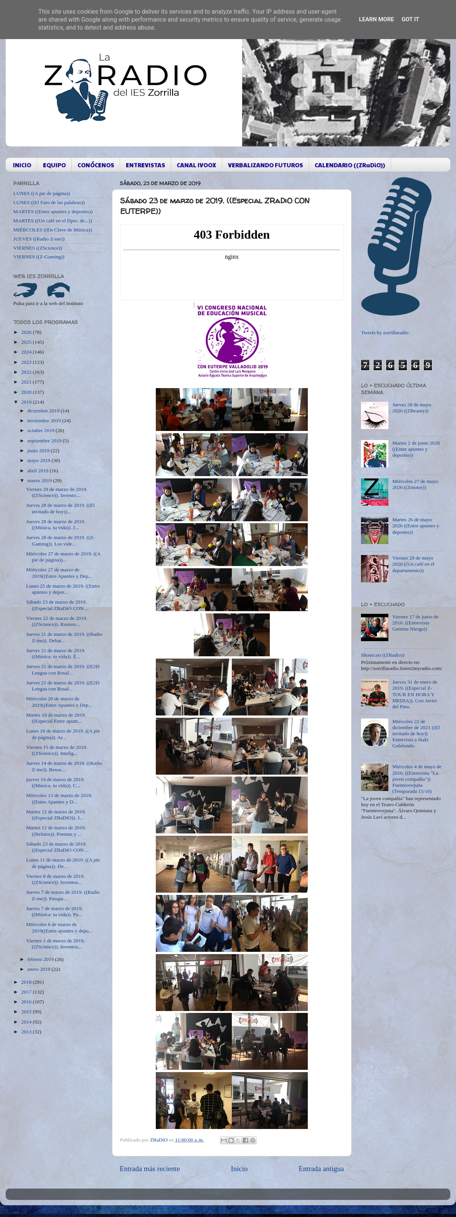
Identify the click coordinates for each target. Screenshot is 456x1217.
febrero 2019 (41, 959)
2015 (27, 1011)
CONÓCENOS (96, 165)
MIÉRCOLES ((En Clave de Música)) (52, 230)
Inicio (239, 1169)
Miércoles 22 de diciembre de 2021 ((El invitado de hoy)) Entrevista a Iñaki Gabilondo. (416, 734)
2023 (27, 362)
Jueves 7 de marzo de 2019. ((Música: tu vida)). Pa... (54, 911)
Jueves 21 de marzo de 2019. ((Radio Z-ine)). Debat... (64, 637)
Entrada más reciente (150, 1169)
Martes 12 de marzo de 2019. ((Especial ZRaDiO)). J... (56, 815)
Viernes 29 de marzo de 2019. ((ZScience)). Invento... (56, 492)
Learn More (376, 19)
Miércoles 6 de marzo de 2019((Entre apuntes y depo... (59, 927)
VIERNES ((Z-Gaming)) (39, 256)
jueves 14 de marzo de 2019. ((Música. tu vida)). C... (55, 782)
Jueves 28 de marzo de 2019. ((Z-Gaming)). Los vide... (60, 540)
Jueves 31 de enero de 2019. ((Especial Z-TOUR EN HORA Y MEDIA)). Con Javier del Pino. (414, 694)
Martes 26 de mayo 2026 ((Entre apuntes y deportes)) (415, 526)
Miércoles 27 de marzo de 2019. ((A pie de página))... (63, 557)
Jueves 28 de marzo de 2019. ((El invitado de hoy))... (60, 508)
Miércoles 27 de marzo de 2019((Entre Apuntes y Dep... (59, 573)
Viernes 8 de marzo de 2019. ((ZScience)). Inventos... (55, 879)
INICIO (22, 165)
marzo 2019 (40, 480)
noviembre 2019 (44, 420)
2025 (27, 342)
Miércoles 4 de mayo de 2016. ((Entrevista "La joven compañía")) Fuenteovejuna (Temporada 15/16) (417, 779)
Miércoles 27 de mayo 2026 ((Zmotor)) (415, 484)
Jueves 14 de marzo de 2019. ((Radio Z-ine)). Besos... (64, 766)
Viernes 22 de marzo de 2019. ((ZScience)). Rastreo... (56, 621)
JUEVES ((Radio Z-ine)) (39, 239)
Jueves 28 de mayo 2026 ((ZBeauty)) (411, 408)
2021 (27, 382)
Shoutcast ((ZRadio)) (382, 655)
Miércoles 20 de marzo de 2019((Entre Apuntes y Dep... (59, 702)
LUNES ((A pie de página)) (41, 193)
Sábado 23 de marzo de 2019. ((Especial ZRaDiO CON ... (57, 605)
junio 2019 (39, 450)
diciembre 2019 (44, 411)
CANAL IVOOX (196, 165)
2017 (27, 992)
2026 (27, 332)
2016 (27, 1002)
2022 (27, 372)
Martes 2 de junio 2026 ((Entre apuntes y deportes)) (416, 449)
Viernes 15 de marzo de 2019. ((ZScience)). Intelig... (56, 750)
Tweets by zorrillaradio (384, 332)
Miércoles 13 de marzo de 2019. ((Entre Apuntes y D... (59, 798)
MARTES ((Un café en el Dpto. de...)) (52, 220)
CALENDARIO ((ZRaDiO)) (350, 165)
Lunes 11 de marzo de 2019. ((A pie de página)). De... (63, 863)
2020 (27, 392)
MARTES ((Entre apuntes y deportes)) (52, 211)
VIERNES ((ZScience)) (37, 248)
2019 (27, 402)
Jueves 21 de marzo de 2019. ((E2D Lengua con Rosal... (63, 669)
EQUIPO (54, 165)
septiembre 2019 (45, 440)
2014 (27, 1022)
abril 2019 (38, 470)
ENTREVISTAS (145, 165)
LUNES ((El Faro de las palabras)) (49, 202)
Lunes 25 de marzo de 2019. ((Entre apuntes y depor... (63, 589)
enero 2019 (39, 969)
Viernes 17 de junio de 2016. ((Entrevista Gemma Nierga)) (415, 623)
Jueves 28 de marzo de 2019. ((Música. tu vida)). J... (56, 524)
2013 (27, 1032)
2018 (27, 982)
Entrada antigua (321, 1169)
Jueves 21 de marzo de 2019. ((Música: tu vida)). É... (56, 653)
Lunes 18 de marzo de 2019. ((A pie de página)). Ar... (63, 734)
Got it (410, 19)
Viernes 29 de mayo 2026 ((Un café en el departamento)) (413, 564)
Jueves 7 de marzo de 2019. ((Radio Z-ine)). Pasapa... (63, 895)
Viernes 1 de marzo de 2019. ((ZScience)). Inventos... (55, 944)
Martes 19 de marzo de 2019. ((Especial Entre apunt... (56, 718)
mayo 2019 (39, 460)
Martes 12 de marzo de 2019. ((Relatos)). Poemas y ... (56, 830)
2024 (27, 352)
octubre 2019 (41, 430)
